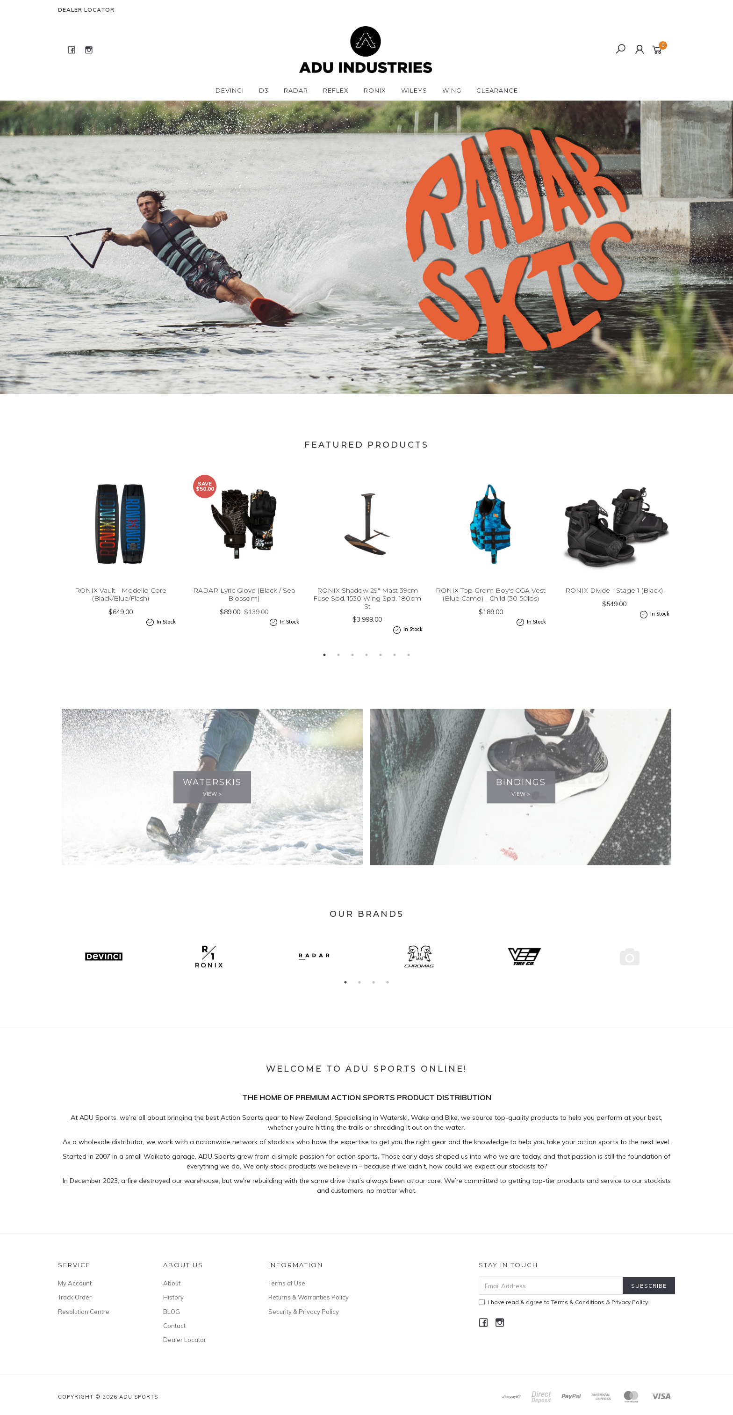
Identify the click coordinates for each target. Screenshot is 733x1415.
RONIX (375, 90)
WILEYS (414, 90)
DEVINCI (230, 90)
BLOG (171, 1311)
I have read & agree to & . (564, 1302)
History (173, 1297)
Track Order (75, 1297)
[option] (366, 247)
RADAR (296, 90)
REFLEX (336, 90)
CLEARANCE (497, 90)
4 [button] (366, 668)
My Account (75, 1283)
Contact (174, 1325)
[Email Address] (551, 1286)
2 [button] (366, 380)
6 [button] (394, 668)
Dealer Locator (86, 9)
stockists (282, 1155)
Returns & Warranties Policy (308, 1297)
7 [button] (408, 668)
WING (451, 90)
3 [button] (380, 380)
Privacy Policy (629, 1302)
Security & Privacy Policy (303, 1311)
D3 (264, 90)
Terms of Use (286, 1283)
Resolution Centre (83, 1311)
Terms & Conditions (577, 1302)
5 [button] (380, 668)
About (171, 1283)
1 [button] (352, 380)
